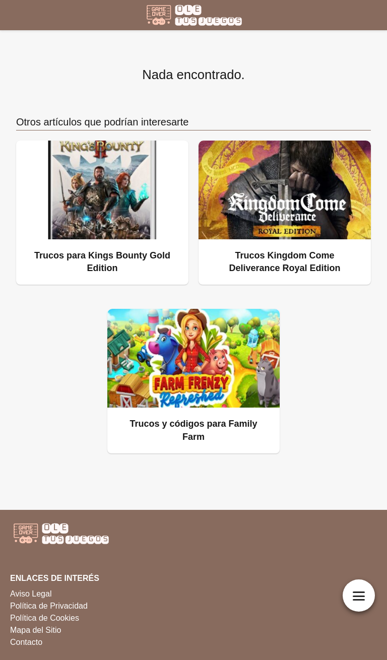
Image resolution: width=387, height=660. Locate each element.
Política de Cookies (44, 618)
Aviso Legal (30, 593)
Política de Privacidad (49, 606)
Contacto (26, 642)
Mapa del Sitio (35, 630)
